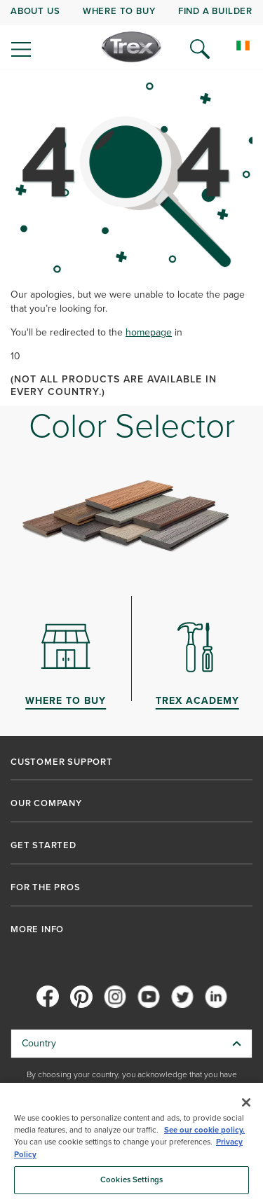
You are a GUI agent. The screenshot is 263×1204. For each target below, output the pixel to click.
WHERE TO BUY (119, 11)
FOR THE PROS (46, 887)
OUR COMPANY (46, 803)
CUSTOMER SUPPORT (62, 762)
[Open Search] (200, 49)
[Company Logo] (131, 47)
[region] (131, 1143)
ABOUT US (35, 11)
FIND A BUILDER (215, 11)
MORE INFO (37, 929)
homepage (149, 332)
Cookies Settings (131, 1180)
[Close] (246, 1102)
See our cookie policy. (204, 1130)
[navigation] (131, 35)
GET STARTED (43, 845)
